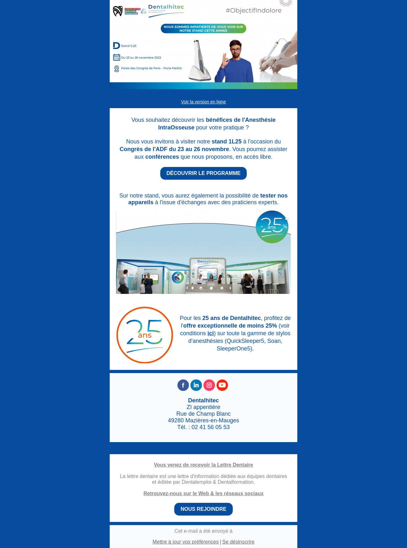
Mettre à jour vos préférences (186, 542)
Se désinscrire (238, 542)
